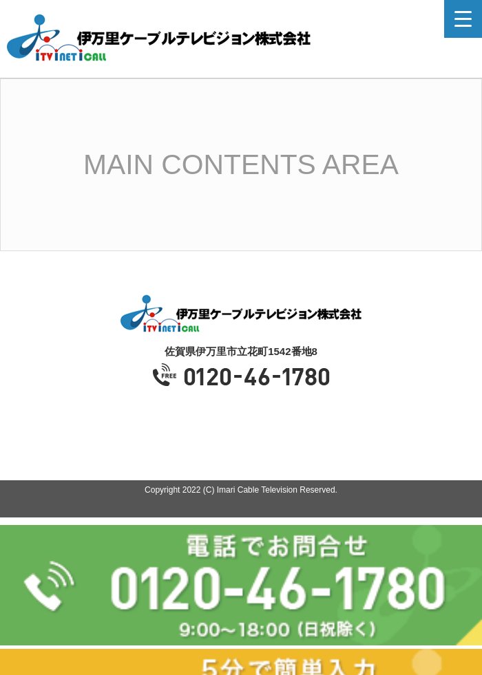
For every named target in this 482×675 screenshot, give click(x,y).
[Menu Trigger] (463, 19)
